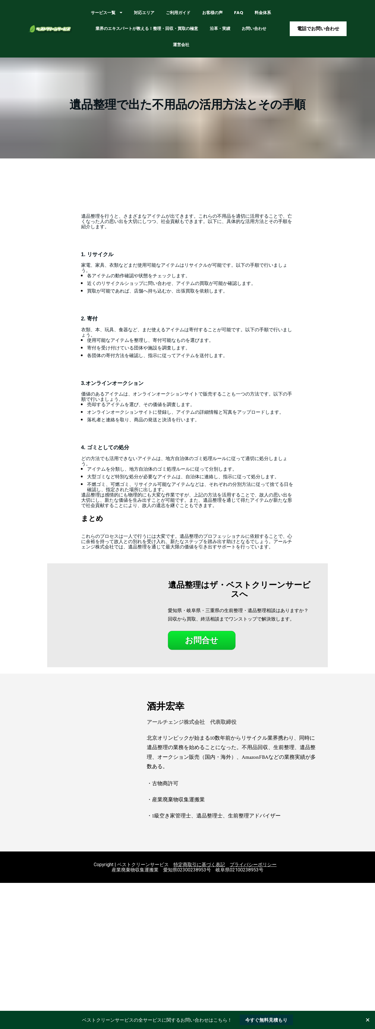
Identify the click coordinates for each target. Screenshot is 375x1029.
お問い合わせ (197, 47)
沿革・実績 (163, 47)
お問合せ (201, 646)
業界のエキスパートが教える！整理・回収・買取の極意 (209, 31)
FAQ (267, 15)
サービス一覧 (135, 15)
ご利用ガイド (207, 15)
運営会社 (229, 47)
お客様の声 (241, 15)
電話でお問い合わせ (318, 31)
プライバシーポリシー (253, 870)
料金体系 (138, 31)
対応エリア (172, 15)
